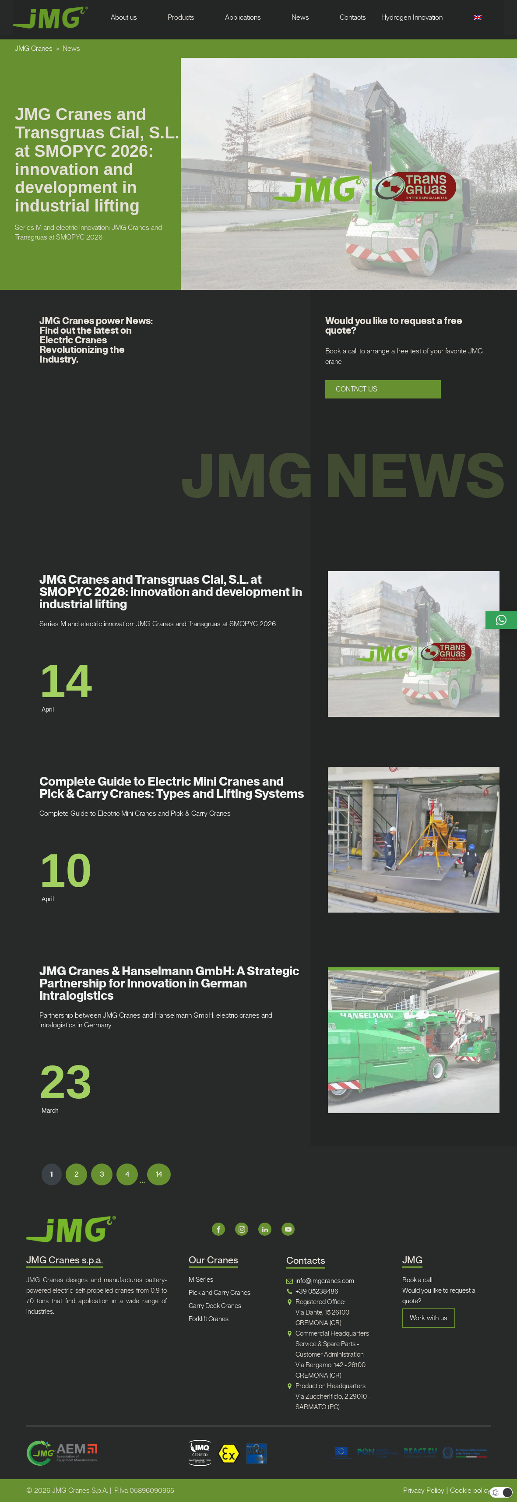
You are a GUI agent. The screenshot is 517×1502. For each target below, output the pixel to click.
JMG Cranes (34, 48)
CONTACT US (356, 389)
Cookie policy (470, 1490)
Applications (243, 17)
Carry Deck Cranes (215, 1306)
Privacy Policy (423, 1490)
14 (159, 1174)
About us (124, 17)
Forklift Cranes (209, 1319)
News (300, 17)
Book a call (417, 1280)
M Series (201, 1279)
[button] (501, 620)
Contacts (353, 17)
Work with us (428, 1318)
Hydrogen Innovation (412, 17)
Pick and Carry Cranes (219, 1293)
